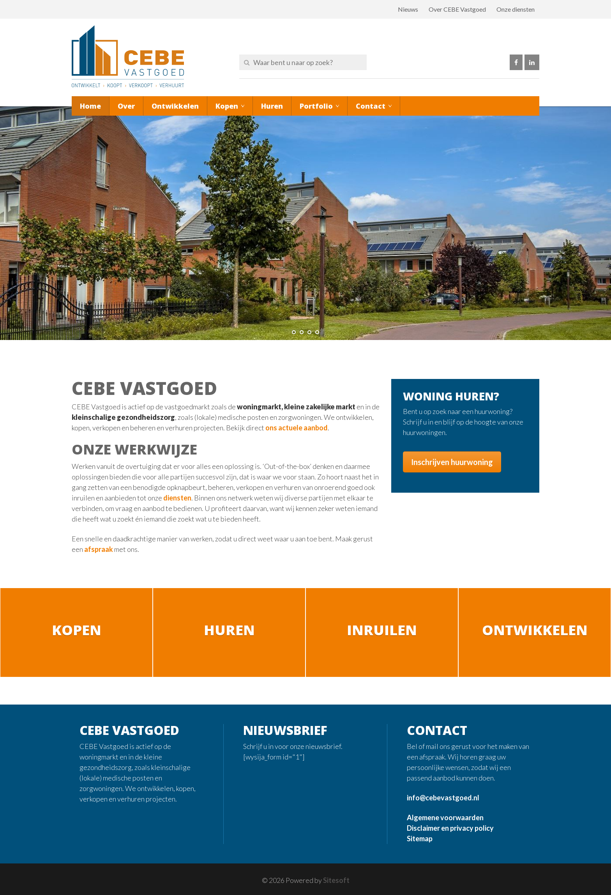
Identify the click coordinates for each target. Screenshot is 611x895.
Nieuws (408, 9)
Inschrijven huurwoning (452, 462)
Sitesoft (336, 880)
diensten (177, 497)
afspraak (98, 549)
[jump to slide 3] (309, 332)
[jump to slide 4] (317, 332)
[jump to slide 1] (294, 332)
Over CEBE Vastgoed (457, 9)
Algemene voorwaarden (445, 817)
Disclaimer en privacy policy (450, 828)
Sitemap (420, 838)
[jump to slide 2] (302, 332)
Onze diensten (515, 9)
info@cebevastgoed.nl (443, 797)
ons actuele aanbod (296, 427)
